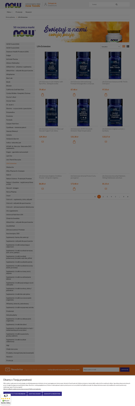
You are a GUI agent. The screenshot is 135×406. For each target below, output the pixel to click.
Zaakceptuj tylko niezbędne (15, 394)
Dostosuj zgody (35, 394)
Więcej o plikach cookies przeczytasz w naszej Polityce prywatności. (22, 389)
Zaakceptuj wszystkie (52, 394)
